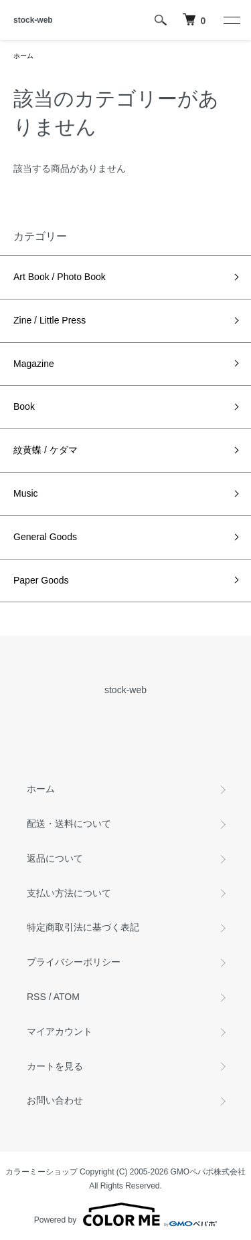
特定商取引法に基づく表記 (83, 927)
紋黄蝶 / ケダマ (45, 450)
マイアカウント (59, 1031)
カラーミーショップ (41, 1171)
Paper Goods (41, 580)
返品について (55, 858)
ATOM (67, 996)
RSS (36, 996)
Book (24, 406)
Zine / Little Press (49, 320)
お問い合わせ (55, 1100)
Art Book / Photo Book (59, 276)
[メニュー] (231, 20)
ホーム (23, 55)
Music (25, 493)
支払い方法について (69, 893)
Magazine (33, 363)
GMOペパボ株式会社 (208, 1171)
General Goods (45, 536)
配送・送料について (69, 823)
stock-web (33, 20)
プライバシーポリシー (73, 962)
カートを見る (55, 1066)
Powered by (125, 1215)
